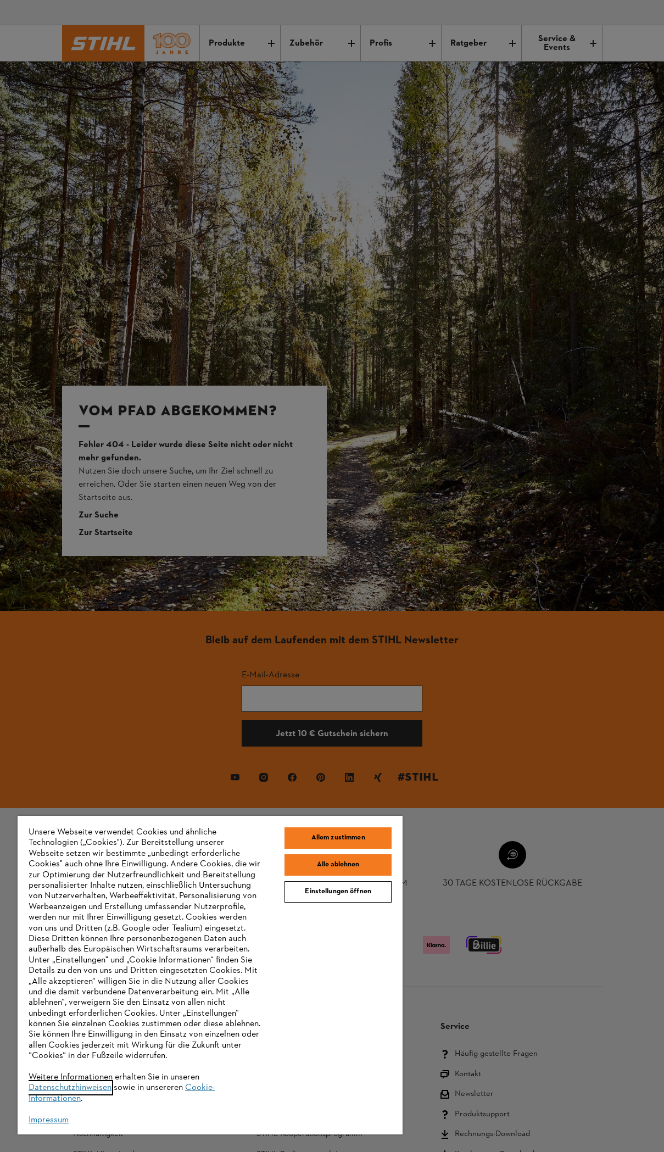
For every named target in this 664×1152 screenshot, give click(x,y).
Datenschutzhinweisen (70, 1088)
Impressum (49, 1120)
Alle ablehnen (338, 865)
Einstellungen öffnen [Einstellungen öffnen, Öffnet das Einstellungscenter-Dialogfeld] (338, 892)
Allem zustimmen (338, 838)
